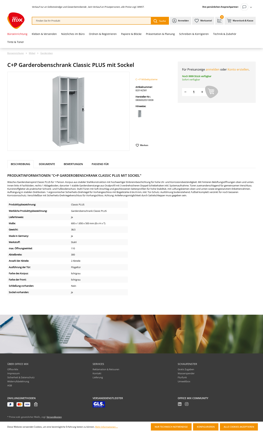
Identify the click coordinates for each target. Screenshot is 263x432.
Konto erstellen (238, 69)
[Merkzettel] (203, 21)
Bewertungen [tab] (73, 164)
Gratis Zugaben (186, 369)
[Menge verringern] (185, 92)
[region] (68, 111)
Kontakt (97, 373)
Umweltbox (184, 381)
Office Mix (12, 369)
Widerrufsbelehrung (18, 381)
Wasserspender (186, 373)
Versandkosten (54, 416)
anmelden (213, 69)
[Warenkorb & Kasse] (240, 21)
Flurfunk (182, 377)
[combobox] (91, 20)
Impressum (13, 373)
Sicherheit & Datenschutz (21, 377)
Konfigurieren (206, 426)
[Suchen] (160, 20)
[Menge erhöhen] (202, 92)
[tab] (20, 164)
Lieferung (98, 377)
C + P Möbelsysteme (146, 79)
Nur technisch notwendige (171, 426)
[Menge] (193, 92)
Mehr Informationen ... (106, 426)
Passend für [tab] (100, 164)
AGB (9, 385)
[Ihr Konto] (247, 7)
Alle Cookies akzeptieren (239, 426)
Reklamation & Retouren (106, 369)
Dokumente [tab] (47, 164)
